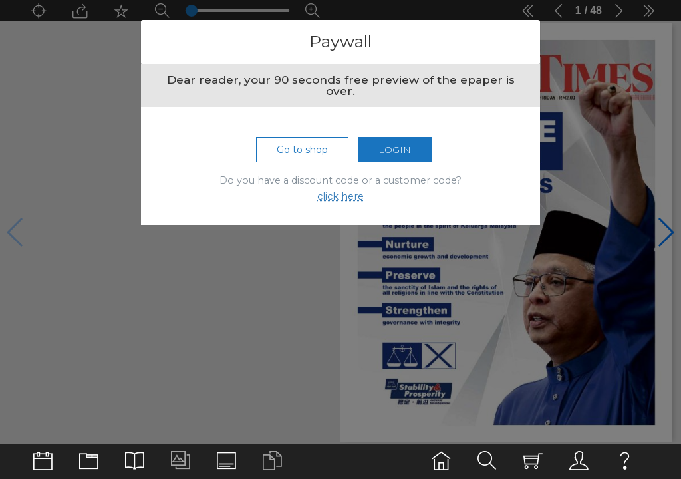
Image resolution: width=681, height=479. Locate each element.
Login (394, 150)
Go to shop (302, 150)
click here (340, 196)
